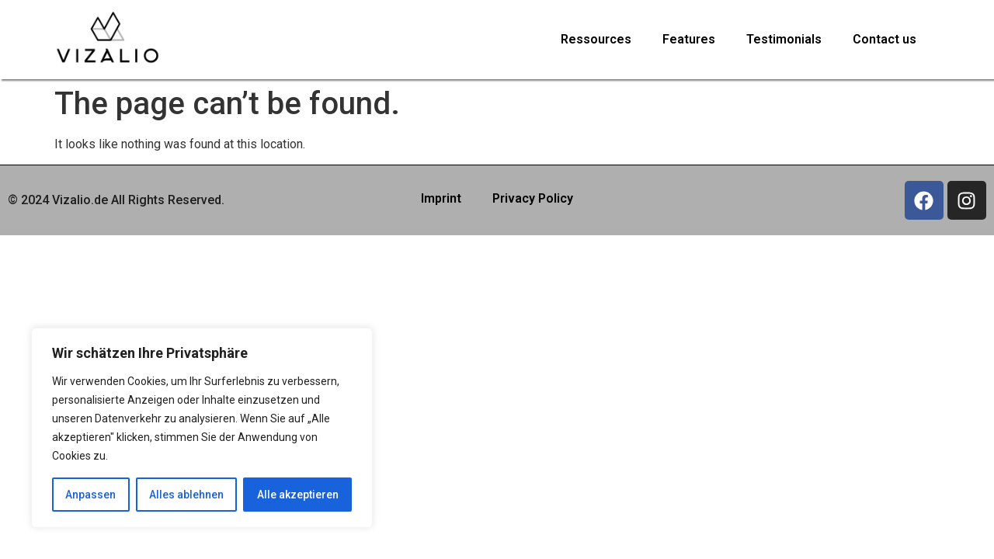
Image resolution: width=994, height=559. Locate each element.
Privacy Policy (532, 198)
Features (688, 39)
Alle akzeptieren (298, 494)
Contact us (884, 39)
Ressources (596, 39)
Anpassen (90, 494)
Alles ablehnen (186, 494)
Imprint (441, 198)
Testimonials (784, 39)
